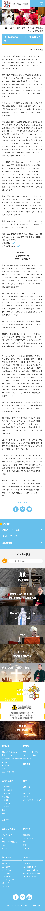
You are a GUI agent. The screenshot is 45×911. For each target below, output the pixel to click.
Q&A (22, 634)
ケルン (6, 800)
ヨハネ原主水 (9, 879)
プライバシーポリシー (31, 870)
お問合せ (26, 857)
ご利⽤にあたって (30, 867)
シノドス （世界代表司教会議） (22, 653)
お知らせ (5, 745)
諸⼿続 (25, 796)
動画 (3, 768)
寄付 (3, 816)
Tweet (22, 509)
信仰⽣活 (26, 787)
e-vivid (4, 762)
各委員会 (5, 806)
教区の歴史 (6, 857)
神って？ (5, 838)
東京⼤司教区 (7, 780)
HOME (6, 28)
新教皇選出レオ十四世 (22, 692)
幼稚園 (4, 810)
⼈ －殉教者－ (7, 870)
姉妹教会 (5, 797)
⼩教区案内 (6, 787)
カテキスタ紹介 (29, 838)
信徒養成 (26, 828)
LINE (29, 509)
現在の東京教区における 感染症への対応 (22, 615)
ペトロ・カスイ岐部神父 (10, 875)
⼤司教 (6, 523)
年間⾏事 (5, 765)
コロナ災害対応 (8, 772)
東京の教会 (8, 790)
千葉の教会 (8, 793)
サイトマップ (28, 863)
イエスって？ (7, 835)
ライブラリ (6, 886)
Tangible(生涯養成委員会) (12, 758)
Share (16, 509)
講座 (25, 780)
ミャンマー (8, 803)
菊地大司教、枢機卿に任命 (15, 667)
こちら (12, 243)
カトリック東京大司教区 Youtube (29, 897)
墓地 (3, 813)
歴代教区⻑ (6, 863)
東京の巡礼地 (7, 867)
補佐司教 (26, 764)
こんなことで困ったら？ (32, 800)
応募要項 (26, 835)
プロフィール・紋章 (11, 529)
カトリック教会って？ (10, 841)
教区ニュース (7, 755)
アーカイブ (27, 848)
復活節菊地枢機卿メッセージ (22, 730)
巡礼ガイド (6, 883)
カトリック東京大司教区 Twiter (22, 897)
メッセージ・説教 (10, 536)
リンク (4, 848)
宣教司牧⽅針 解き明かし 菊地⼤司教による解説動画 (22, 596)
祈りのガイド (28, 793)
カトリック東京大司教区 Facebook (16, 897)
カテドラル (6, 820)
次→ (25, 502)
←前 (19, 502)
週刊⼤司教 (7, 542)
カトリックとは (8, 828)
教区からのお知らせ (9, 752)
